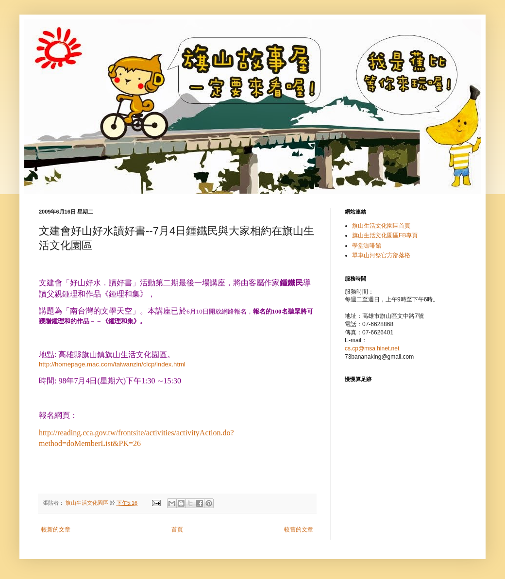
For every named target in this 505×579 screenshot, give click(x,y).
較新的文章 (55, 529)
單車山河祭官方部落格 (381, 255)
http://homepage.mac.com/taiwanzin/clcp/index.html (112, 364)
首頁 (177, 529)
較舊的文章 (298, 529)
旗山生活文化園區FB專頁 (385, 235)
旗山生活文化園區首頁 (381, 225)
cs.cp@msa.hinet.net (372, 348)
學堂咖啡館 (366, 245)
